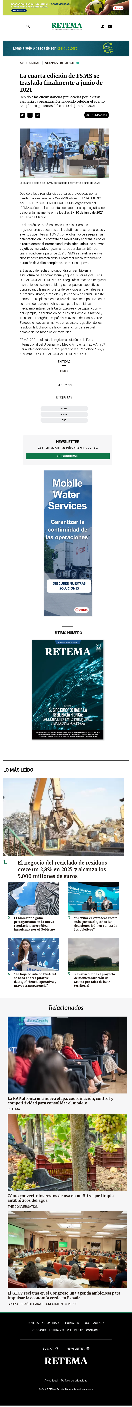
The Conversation (23, 1206)
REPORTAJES (70, 1323)
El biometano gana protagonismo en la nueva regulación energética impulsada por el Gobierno (33, 923)
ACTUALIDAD (50, 1323)
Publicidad (75, 1330)
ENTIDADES (56, 1330)
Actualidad (31, 63)
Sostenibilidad (61, 63)
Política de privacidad (74, 1381)
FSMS (64, 408)
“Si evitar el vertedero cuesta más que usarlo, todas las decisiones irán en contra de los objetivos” (95, 923)
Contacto (94, 1330)
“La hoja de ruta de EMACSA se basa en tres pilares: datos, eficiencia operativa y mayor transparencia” (35, 979)
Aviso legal (51, 1381)
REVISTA (33, 1323)
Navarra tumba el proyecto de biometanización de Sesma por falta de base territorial (95, 977)
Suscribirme (68, 456)
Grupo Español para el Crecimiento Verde (42, 1304)
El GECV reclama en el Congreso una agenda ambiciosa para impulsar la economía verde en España (64, 1295)
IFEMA (64, 371)
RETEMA (14, 1109)
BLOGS (86, 1323)
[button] (22, 115)
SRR (64, 420)
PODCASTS (38, 1330)
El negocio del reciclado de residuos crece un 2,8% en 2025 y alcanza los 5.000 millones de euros (64, 869)
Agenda (99, 1323)
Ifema (64, 414)
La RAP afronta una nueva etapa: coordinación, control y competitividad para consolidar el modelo (60, 1100)
